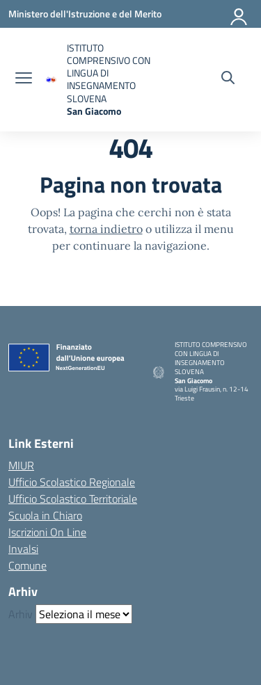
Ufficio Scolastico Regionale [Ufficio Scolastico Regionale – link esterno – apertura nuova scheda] (71, 482)
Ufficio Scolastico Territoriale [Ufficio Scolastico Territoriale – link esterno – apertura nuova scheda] (72, 498)
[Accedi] (239, 14)
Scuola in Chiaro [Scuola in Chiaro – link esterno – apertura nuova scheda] (45, 515)
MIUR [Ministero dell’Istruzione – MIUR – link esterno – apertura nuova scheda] (21, 465)
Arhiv (20, 614)
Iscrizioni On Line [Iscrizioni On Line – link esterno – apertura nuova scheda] (47, 532)
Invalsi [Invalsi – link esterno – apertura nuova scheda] (23, 548)
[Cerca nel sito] (228, 79)
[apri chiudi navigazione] (23, 79)
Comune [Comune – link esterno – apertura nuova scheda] (27, 565)
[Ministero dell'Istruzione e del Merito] (84, 13)
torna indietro (106, 229)
